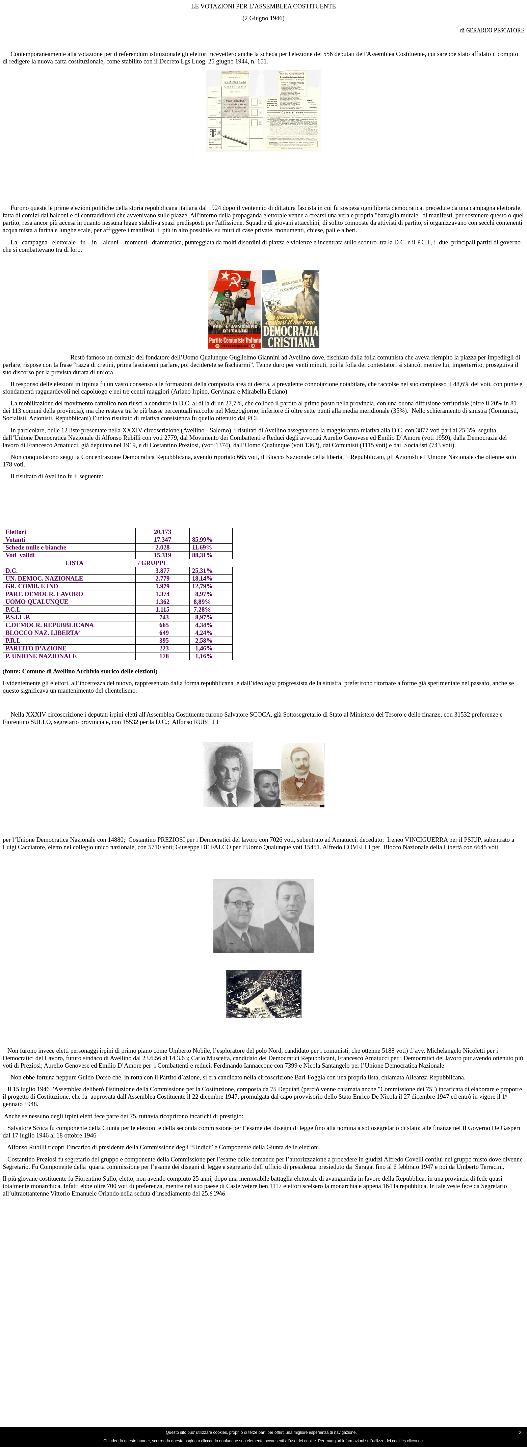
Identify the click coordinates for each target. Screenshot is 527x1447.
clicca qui (415, 1441)
